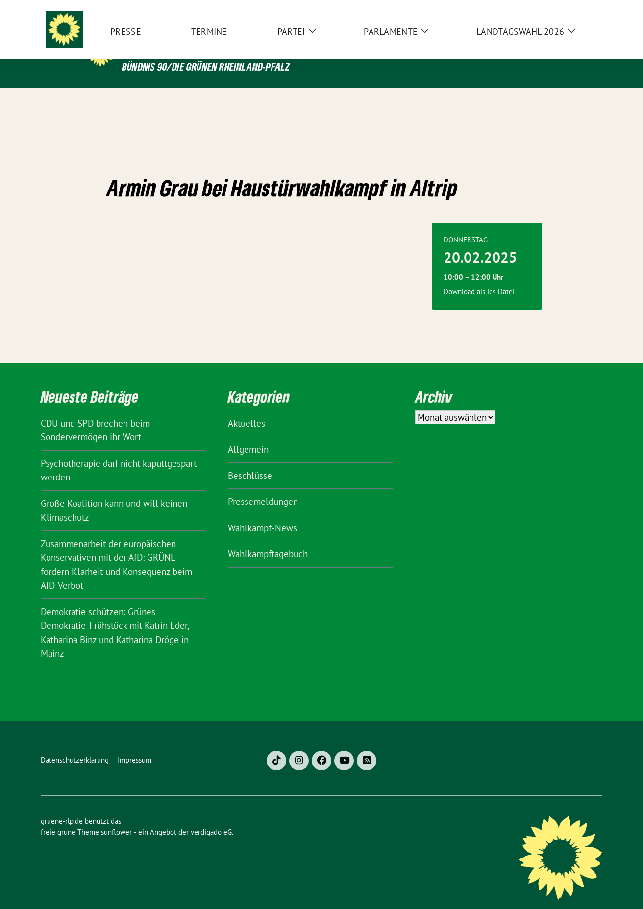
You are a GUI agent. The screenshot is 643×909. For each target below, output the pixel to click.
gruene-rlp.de (187, 45)
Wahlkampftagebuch (268, 539)
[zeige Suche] (584, 9)
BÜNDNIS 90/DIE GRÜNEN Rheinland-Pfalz (206, 66)
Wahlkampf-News (262, 513)
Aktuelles (246, 408)
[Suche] (571, 9)
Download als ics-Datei (479, 276)
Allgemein (248, 434)
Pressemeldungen (263, 486)
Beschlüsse (250, 460)
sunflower (116, 816)
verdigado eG (211, 816)
